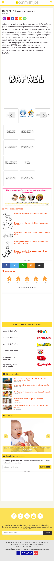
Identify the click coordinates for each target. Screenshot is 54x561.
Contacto (25, 544)
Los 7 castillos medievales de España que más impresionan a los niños (30, 379)
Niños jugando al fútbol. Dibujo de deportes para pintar (32, 233)
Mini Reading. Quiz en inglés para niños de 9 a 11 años (32, 392)
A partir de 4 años (10, 338)
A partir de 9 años (10, 351)
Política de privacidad (40, 542)
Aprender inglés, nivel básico (10, 358)
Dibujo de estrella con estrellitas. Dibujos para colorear (31, 224)
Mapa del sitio (15, 544)
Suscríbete (45, 467)
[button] (6, 436)
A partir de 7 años (10, 344)
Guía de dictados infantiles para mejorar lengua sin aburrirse (31, 406)
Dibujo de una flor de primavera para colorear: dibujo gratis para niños (31, 252)
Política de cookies (36, 544)
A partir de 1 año (10, 331)
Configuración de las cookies (27, 546)
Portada (10, 542)
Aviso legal (19, 542)
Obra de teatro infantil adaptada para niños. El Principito (29, 399)
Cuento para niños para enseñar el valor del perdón (31, 385)
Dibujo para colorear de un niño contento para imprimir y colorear (31, 242)
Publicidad (27, 542)
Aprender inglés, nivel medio (10, 365)
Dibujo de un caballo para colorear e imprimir (30, 214)
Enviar (47, 533)
